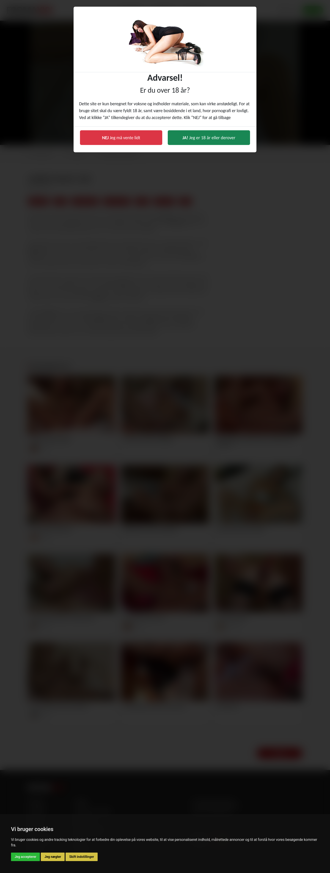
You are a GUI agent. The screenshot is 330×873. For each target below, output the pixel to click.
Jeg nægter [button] (52, 857)
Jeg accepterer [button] (25, 857)
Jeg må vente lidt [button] (121, 137)
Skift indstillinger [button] (81, 857)
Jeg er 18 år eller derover (208, 137)
